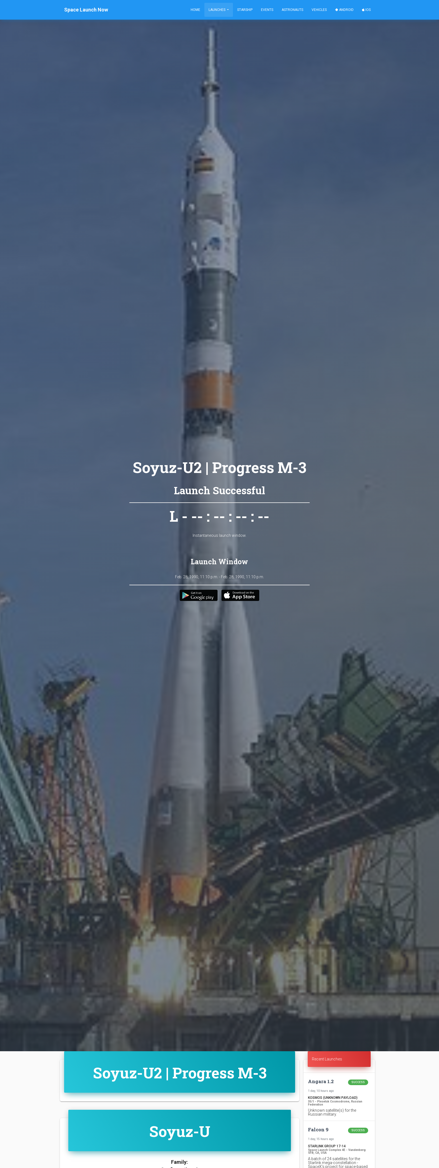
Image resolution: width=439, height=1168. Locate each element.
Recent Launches (327, 1059)
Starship (245, 10)
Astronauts (292, 10)
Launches (217, 10)
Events (267, 10)
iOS (366, 10)
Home (195, 10)
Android (344, 10)
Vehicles (319, 10)
